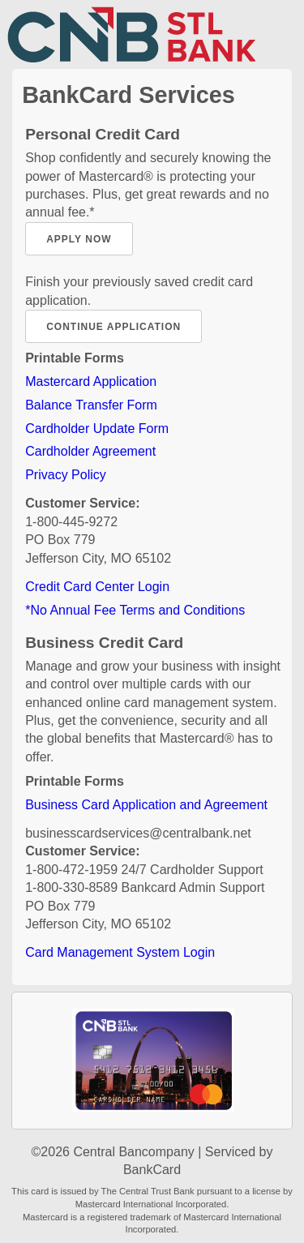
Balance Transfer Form (91, 405)
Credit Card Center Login (97, 587)
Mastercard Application (90, 381)
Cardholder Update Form (97, 428)
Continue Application (113, 326)
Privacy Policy (65, 475)
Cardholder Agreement (90, 451)
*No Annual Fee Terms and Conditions (135, 610)
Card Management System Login (120, 952)
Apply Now (78, 239)
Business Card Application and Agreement (146, 805)
